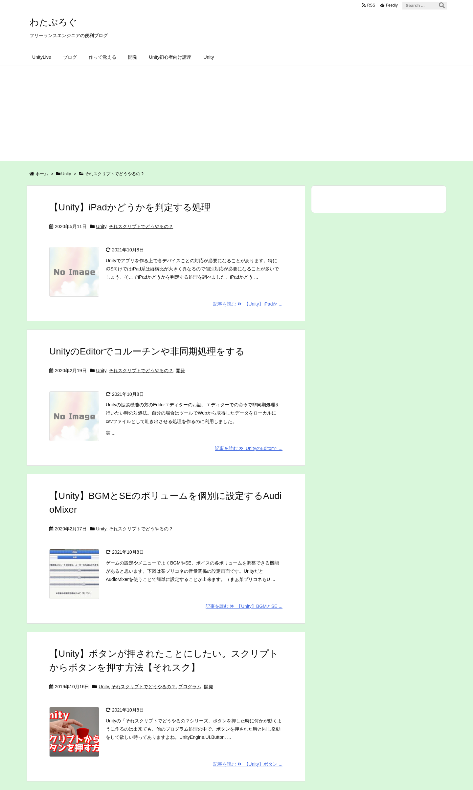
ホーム (41, 173)
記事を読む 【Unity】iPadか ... (247, 304)
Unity (66, 173)
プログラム (189, 686)
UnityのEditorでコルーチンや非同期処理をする (147, 351)
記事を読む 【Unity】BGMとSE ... (244, 606)
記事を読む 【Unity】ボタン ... (247, 764)
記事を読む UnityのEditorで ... (248, 448)
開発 (180, 370)
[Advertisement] (236, 115)
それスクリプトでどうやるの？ (141, 226)
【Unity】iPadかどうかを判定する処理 (130, 207)
